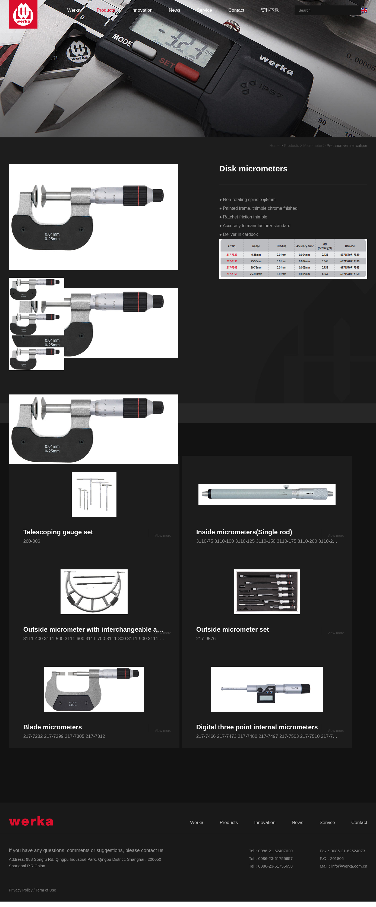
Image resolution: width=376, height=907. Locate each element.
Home (275, 145)
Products (291, 145)
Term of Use (46, 895)
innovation (141, 10)
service (204, 10)
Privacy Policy (21, 895)
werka (74, 10)
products (106, 10)
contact (236, 10)
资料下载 (270, 10)
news (175, 10)
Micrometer (312, 145)
